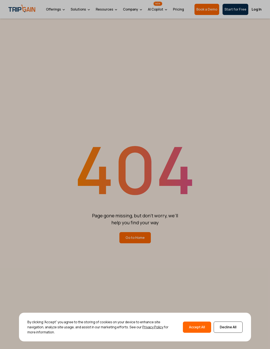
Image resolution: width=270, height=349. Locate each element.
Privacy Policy (152, 327)
